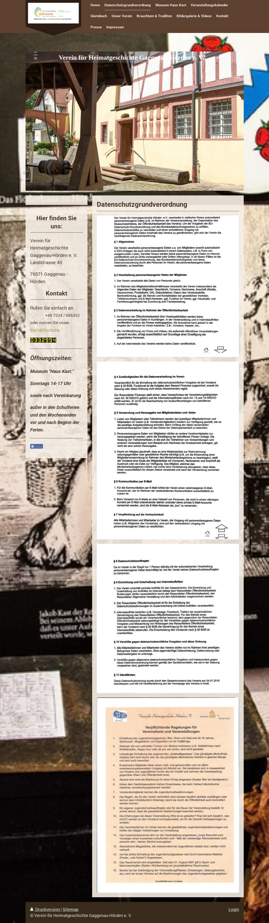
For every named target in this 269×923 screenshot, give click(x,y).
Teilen (36, 446)
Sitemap (70, 909)
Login (234, 909)
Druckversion (45, 909)
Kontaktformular (44, 329)
